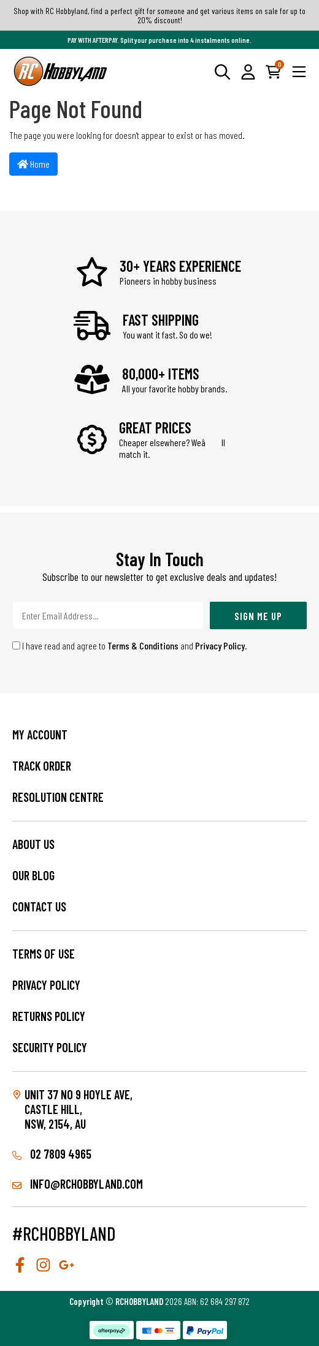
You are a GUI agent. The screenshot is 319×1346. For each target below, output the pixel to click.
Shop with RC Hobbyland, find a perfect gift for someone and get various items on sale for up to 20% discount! (159, 15)
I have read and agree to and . (129, 645)
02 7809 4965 (51, 1153)
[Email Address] (108, 615)
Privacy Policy (220, 645)
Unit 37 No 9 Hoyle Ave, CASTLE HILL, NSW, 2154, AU (79, 1109)
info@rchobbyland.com (77, 1183)
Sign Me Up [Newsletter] (258, 616)
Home (33, 164)
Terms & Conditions (143, 645)
